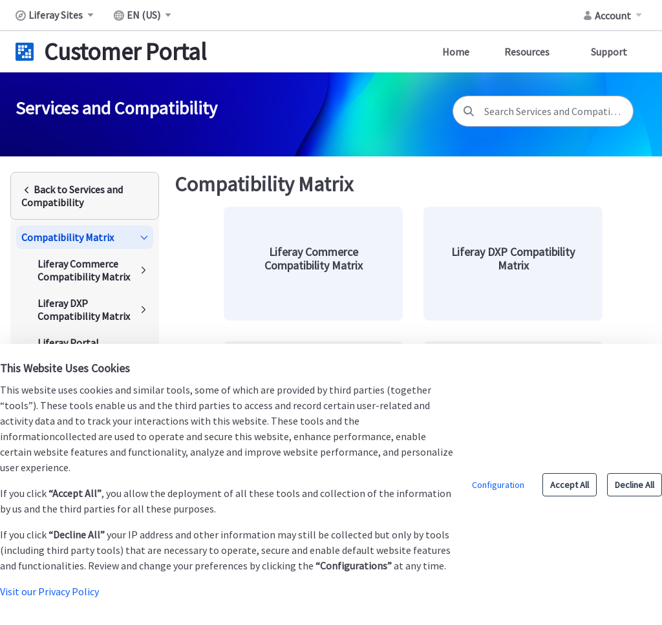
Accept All (569, 485)
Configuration (498, 485)
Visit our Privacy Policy (49, 591)
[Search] (468, 111)
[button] (84, 237)
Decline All (634, 485)
